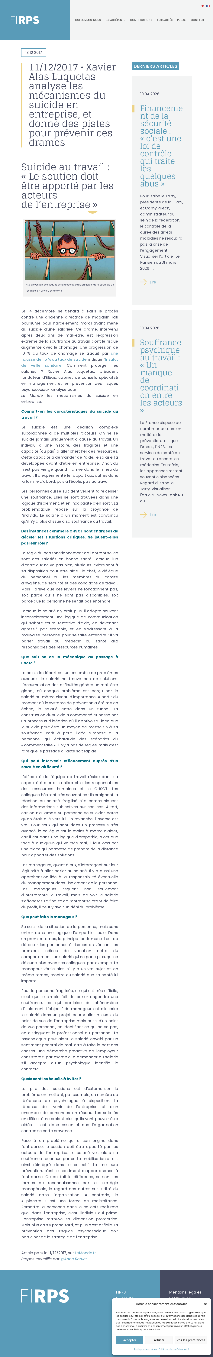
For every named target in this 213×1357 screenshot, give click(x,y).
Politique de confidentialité (174, 1349)
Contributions (141, 20)
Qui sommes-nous (88, 20)
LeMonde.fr (85, 1252)
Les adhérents (115, 20)
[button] (205, 1304)
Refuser (158, 1340)
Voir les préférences (191, 1340)
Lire (153, 282)
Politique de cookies (145, 1349)
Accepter (129, 1340)
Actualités (165, 20)
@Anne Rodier (73, 1259)
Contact (197, 20)
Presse (181, 20)
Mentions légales (185, 1292)
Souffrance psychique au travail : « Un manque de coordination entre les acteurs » (161, 376)
